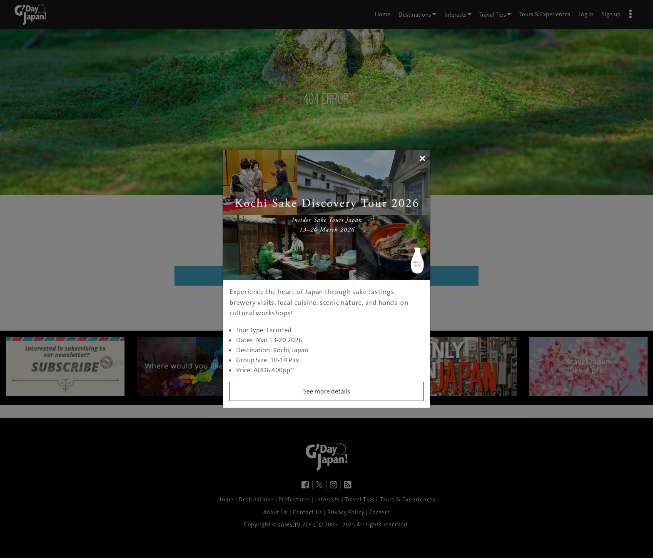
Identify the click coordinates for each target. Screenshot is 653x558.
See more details (326, 391)
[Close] (422, 158)
